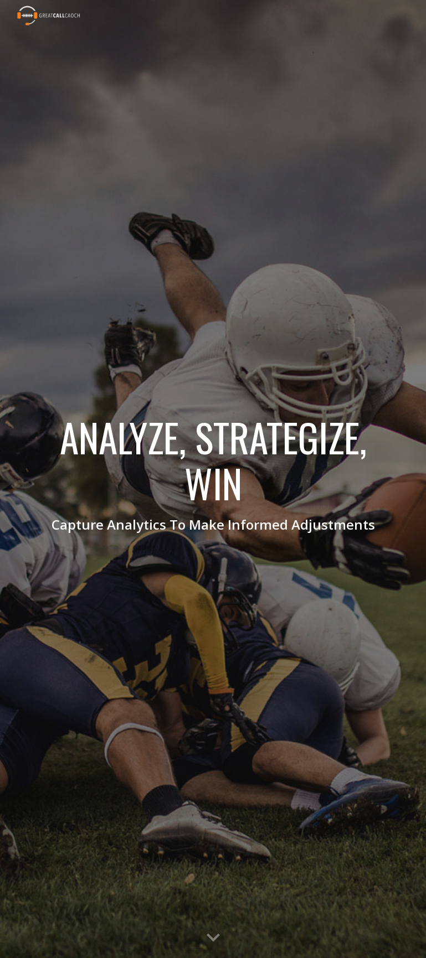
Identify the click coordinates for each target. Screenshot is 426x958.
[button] (213, 938)
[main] (212, 479)
